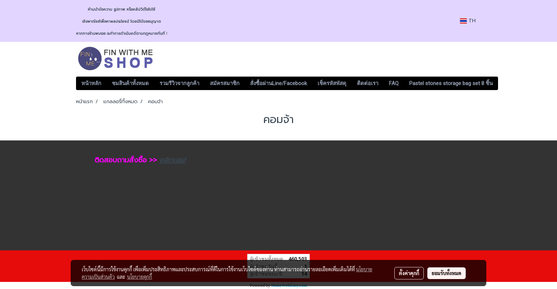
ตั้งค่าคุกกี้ (409, 273)
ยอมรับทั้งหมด (446, 273)
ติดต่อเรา (367, 83)
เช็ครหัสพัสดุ (332, 83)
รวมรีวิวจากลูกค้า (179, 83)
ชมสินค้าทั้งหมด (130, 83)
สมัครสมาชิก (224, 83)
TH (468, 20)
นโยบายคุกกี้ (139, 276)
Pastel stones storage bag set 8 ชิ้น (451, 83)
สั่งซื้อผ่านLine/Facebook (278, 83)
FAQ (394, 83)
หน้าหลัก (91, 83)
